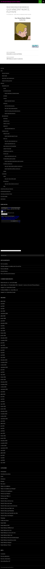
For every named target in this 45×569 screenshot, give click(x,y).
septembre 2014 (4, 347)
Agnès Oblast (4, 285)
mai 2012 (2, 399)
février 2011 (3, 435)
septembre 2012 (4, 389)
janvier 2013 (3, 379)
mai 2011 (2, 428)
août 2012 (3, 391)
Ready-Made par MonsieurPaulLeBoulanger (14, 161)
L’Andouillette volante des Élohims (22, 52)
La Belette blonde (7, 148)
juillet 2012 (3, 394)
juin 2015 (3, 342)
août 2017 (3, 320)
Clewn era (4, 173)
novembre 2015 (4, 340)
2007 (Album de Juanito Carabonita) (22, 57)
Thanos (5, 98)
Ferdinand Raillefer (4, 289)
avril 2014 (3, 355)
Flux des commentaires (5, 558)
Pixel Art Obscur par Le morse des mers (9, 505)
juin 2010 (3, 455)
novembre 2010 (4, 443)
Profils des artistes (5, 520)
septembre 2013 (4, 367)
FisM (4, 186)
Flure (4, 88)
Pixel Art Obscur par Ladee (10, 178)
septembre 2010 (4, 448)
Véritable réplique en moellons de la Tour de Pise (11, 266)
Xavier (4, 171)
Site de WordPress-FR (5, 561)
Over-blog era (5, 131)
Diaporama (3, 199)
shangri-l (2, 287)
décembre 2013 (4, 359)
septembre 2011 (4, 418)
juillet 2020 (3, 315)
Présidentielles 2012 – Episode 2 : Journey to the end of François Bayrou (24, 285)
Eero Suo (5, 138)
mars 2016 (3, 330)
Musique (2, 481)
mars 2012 (3, 404)
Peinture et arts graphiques (8, 78)
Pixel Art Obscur (10, 7)
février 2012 (3, 406)
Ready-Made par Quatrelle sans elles (12, 168)
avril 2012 (3, 401)
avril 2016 (3, 328)
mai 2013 (2, 372)
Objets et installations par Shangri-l (12, 111)
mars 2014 (3, 357)
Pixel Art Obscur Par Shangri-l (11, 108)
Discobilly (5, 118)
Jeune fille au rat (14, 289)
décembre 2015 (4, 337)
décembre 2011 (4, 411)
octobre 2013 (3, 364)
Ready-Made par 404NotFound (11, 136)
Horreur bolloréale (4, 268)
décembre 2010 (4, 440)
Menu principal (43, 1)
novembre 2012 (4, 384)
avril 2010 (3, 460)
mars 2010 (3, 462)
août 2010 (3, 450)
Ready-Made (4, 75)
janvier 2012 (3, 408)
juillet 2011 (3, 423)
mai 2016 (2, 325)
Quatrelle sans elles (7, 163)
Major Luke (5, 153)
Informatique (3, 471)
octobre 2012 (3, 386)
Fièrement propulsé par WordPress (7, 567)
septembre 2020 (4, 313)
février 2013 (3, 377)
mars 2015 (3, 345)
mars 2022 (3, 311)
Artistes (2, 83)
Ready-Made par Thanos (10, 101)
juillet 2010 (3, 452)
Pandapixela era (5, 85)
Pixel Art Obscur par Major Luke (7, 508)
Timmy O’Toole (6, 123)
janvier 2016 (3, 335)
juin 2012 (3, 396)
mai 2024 (2, 306)
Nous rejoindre (4, 196)
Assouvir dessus (4, 271)
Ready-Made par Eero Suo (10, 143)
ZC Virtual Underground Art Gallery (10, 1)
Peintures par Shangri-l (10, 106)
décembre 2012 (4, 382)
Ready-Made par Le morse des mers (12, 93)
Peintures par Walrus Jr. (10, 128)
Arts (2, 70)
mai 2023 (2, 308)
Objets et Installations (7, 80)
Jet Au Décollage (13, 282)
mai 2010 (2, 457)
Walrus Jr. (5, 126)
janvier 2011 (3, 438)
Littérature (3, 478)
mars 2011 (3, 433)
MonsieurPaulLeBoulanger (9, 158)
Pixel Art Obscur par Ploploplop (12, 183)
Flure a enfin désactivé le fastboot (8, 273)
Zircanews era (5, 116)
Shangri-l (5, 103)
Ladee (4, 176)
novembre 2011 (4, 413)
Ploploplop (5, 181)
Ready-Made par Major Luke (10, 156)
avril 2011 (3, 430)
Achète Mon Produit (11, 287)
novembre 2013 (4, 362)
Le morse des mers (7, 90)
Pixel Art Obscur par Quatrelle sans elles (13, 166)
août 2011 (3, 421)
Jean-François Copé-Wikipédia (9, 146)
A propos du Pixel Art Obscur (7, 188)
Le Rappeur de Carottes (8, 151)
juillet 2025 (3, 301)
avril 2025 (3, 303)
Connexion (3, 553)
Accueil (2, 68)
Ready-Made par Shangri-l (10, 113)
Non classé (3, 483)
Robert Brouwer (4, 282)
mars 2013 (3, 374)
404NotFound (6, 133)
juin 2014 (3, 350)
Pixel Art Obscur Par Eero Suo (22, 7)
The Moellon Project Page (6, 194)
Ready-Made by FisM (5, 525)
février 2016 (3, 333)
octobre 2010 (3, 445)
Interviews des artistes (5, 191)
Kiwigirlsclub (6, 121)
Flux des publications (5, 556)
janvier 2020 (3, 318)
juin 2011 (3, 426)
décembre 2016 (4, 323)
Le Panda (5, 95)
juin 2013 (3, 369)
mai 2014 (2, 352)
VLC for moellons (4, 263)
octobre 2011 (3, 416)
